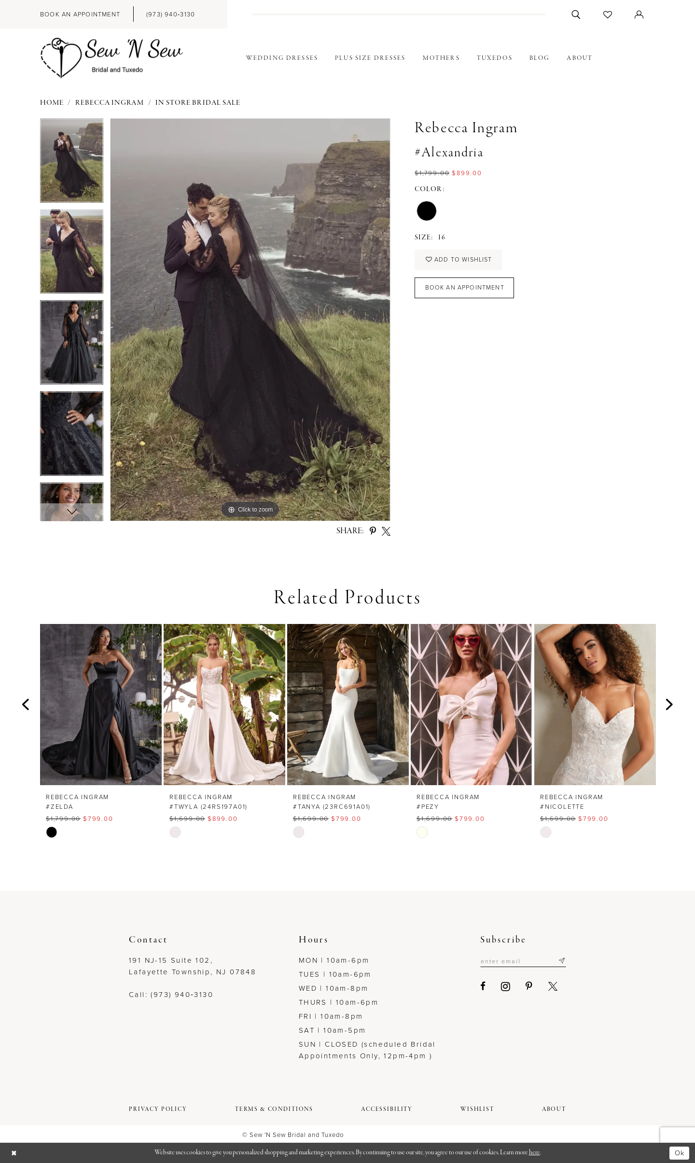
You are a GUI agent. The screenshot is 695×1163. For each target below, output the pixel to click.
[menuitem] (80, 14)
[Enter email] (521, 961)
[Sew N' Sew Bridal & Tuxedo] (112, 58)
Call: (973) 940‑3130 (171, 994)
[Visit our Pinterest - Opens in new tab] (526, 986)
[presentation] (101, 704)
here (534, 1152)
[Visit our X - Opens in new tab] (550, 986)
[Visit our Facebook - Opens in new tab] (480, 986)
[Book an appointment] (80, 14)
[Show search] (576, 14)
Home (52, 103)
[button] (639, 14)
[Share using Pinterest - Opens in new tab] (373, 531)
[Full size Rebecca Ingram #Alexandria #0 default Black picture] (250, 320)
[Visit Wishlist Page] (608, 14)
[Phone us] (170, 14)
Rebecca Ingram (109, 103)
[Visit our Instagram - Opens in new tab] (503, 986)
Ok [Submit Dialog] (679, 1152)
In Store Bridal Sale (197, 103)
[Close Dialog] (14, 1153)
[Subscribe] (561, 961)
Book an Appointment (465, 289)
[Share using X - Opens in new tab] (386, 531)
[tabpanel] (71, 163)
